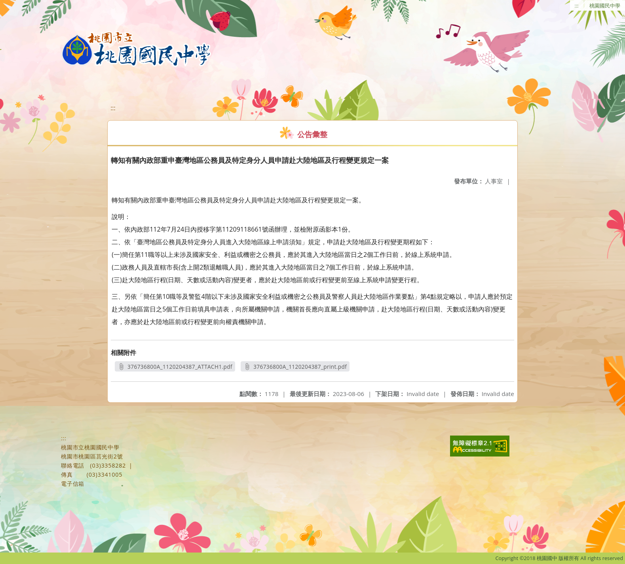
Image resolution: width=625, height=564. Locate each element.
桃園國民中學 (604, 5)
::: (577, 5)
